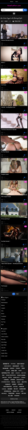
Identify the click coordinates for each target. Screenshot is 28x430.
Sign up (11, 1)
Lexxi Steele (13, 334)
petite (10, 377)
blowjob (5, 368)
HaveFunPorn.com (10, 427)
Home (7, 410)
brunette (6, 364)
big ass (16, 388)
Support (19, 412)
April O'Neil (13, 345)
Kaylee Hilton (13, 353)
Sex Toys (13, 322)
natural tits (6, 373)
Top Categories (6, 297)
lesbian (23, 377)
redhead (18, 393)
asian (22, 366)
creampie (20, 384)
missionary (16, 366)
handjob (21, 386)
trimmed (18, 368)
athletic (18, 373)
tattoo (15, 386)
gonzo (14, 384)
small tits (16, 391)
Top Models (5, 329)
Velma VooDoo (13, 336)
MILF (13, 324)
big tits (24, 382)
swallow (4, 377)
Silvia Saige (13, 342)
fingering (16, 395)
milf (12, 373)
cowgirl (6, 379)
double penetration (11, 375)
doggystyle (20, 379)
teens (23, 368)
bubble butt (16, 377)
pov (3, 375)
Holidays (13, 299)
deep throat (20, 364)
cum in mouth (7, 366)
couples (4, 388)
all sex (10, 395)
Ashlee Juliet (13, 356)
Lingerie (13, 308)
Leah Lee (13, 331)
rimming (12, 368)
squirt (20, 370)
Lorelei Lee (13, 350)
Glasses (13, 319)
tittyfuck (13, 363)
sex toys (23, 373)
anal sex (14, 370)
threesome (11, 393)
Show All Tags (14, 398)
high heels (4, 393)
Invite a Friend (10, 412)
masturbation (7, 386)
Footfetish (13, 316)
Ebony (13, 313)
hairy (22, 391)
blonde (10, 389)
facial (13, 382)
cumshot (7, 384)
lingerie (12, 379)
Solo (13, 311)
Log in (16, 1)
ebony (18, 382)
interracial (7, 391)
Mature (13, 305)
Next (17, 293)
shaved (8, 370)
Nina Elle (13, 339)
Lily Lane (13, 347)
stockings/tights (5, 381)
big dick (24, 393)
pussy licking (21, 375)
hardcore (22, 389)
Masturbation (13, 302)
